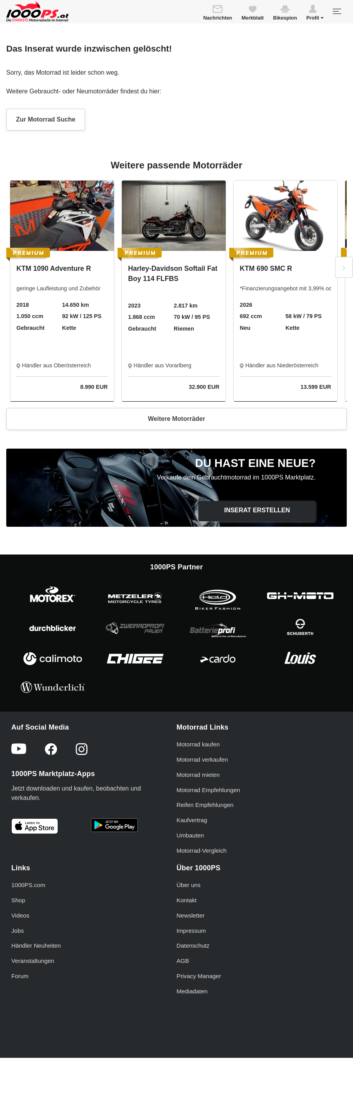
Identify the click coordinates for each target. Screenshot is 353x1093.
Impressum (191, 930)
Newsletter (190, 915)
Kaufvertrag (191, 820)
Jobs (17, 930)
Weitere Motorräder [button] (176, 418)
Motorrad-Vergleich (201, 850)
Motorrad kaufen (198, 744)
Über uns (188, 885)
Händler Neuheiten (36, 945)
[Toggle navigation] (336, 11)
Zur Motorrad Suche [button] (45, 119)
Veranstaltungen (32, 960)
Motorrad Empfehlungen (208, 790)
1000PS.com (28, 885)
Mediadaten (191, 991)
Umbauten (190, 835)
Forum (20, 976)
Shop (18, 900)
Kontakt (186, 900)
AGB (182, 960)
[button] (315, 13)
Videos (20, 915)
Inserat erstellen (257, 510)
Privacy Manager (198, 976)
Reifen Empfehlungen (205, 804)
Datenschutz (192, 945)
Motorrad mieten (198, 774)
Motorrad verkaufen (202, 759)
